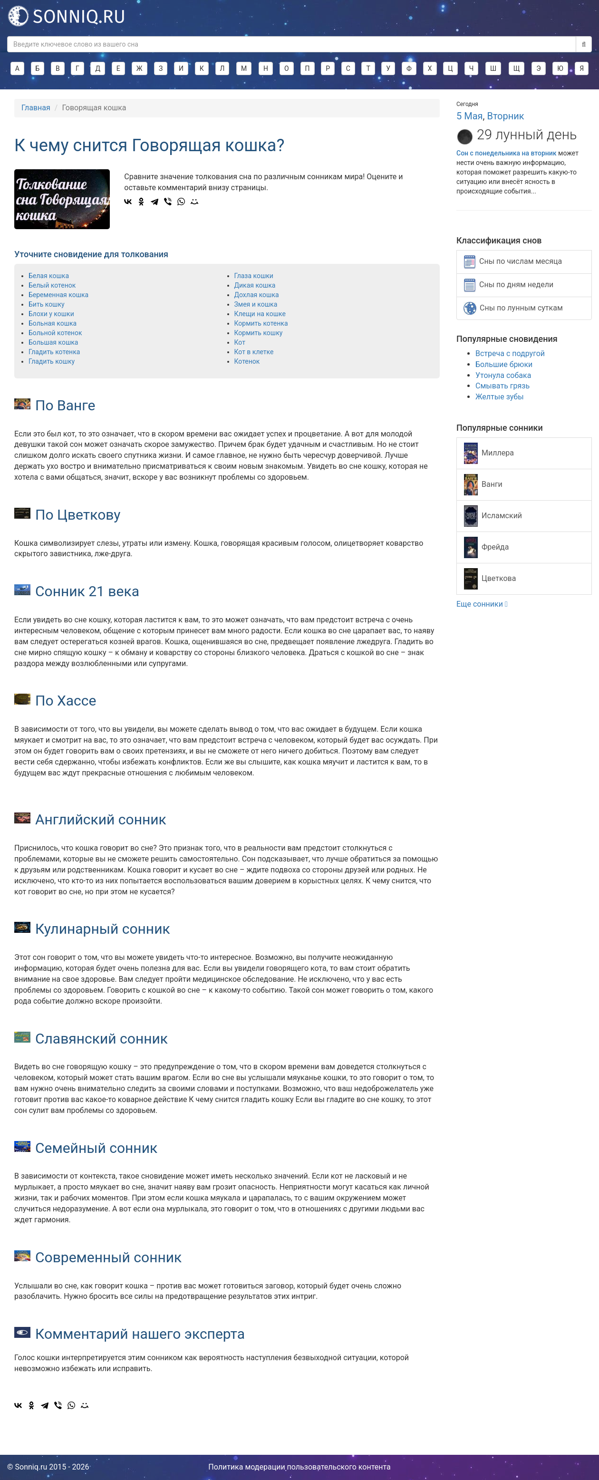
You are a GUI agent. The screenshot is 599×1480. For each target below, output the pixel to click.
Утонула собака (503, 375)
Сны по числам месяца (513, 262)
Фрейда (486, 547)
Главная (35, 107)
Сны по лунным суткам (513, 308)
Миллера (489, 453)
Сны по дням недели (508, 285)
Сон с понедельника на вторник (507, 153)
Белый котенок (52, 285)
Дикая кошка (255, 285)
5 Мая (469, 116)
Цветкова (490, 579)
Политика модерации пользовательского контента (299, 1466)
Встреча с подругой (510, 353)
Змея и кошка (256, 304)
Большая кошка (53, 342)
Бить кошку (47, 304)
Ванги (483, 484)
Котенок (247, 361)
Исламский (493, 516)
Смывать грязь (502, 385)
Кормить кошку (258, 333)
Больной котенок (55, 333)
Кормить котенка (261, 323)
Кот (239, 342)
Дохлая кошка (256, 295)
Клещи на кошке (260, 314)
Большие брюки (503, 364)
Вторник (505, 116)
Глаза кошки (253, 276)
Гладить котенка (54, 352)
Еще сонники (482, 604)
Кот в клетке (254, 352)
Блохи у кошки (51, 314)
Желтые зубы (499, 396)
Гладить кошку (52, 361)
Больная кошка (53, 323)
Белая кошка (49, 276)
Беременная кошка (58, 295)
